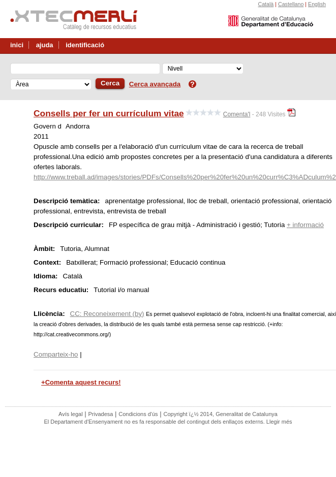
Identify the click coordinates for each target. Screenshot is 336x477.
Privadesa (100, 414)
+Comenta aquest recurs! (80, 382)
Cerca (110, 83)
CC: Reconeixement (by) (107, 313)
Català (265, 4)
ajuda (44, 45)
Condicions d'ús (138, 414)
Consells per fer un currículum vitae (109, 113)
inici (16, 45)
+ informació (305, 225)
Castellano (290, 4)
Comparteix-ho (56, 354)
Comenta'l (237, 114)
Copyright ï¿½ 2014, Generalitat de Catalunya (220, 414)
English (317, 4)
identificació (85, 45)
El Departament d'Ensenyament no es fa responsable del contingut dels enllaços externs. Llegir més (168, 422)
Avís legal (70, 414)
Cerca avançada (155, 84)
